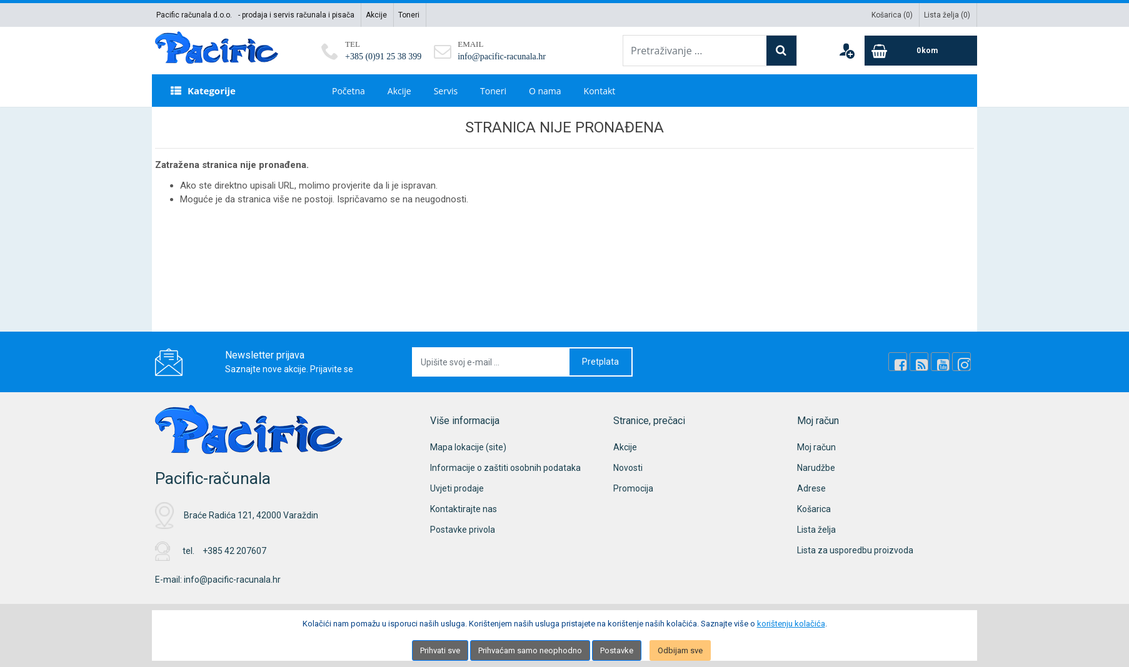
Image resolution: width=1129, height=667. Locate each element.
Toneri (408, 15)
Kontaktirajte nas (463, 509)
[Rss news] (919, 361)
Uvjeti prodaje (457, 488)
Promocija (633, 488)
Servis (446, 91)
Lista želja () (947, 15)
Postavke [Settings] (616, 650)
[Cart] (921, 51)
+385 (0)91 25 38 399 (383, 56)
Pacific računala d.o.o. (194, 15)
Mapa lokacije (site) (468, 447)
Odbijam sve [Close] (680, 650)
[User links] (846, 51)
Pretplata (600, 362)
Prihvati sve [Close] (440, 650)
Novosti (628, 468)
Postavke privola (462, 530)
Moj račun (816, 447)
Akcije (376, 15)
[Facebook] (897, 361)
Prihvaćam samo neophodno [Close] (530, 650)
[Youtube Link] (940, 361)
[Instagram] (961, 361)
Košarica (814, 509)
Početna (348, 91)
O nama (545, 91)
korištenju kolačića (791, 623)
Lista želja (816, 530)
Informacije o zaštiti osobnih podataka (505, 468)
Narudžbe (816, 468)
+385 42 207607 (234, 551)
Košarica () (892, 15)
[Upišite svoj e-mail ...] (491, 362)
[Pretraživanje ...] (694, 51)
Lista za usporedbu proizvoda (855, 550)
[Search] (781, 51)
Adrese (811, 488)
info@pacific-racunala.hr (502, 56)
